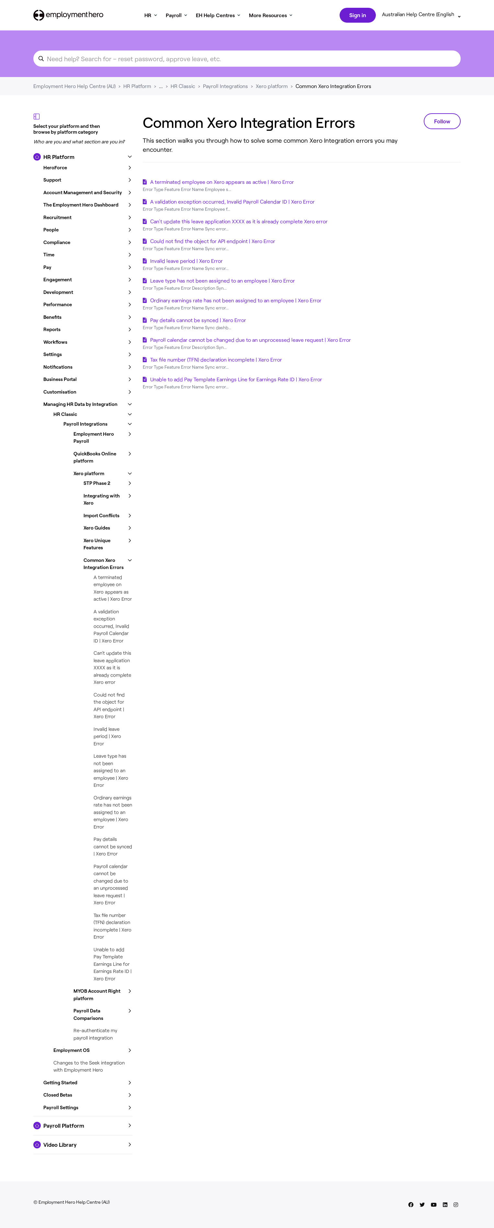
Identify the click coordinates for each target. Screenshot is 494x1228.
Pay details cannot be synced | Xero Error (113, 847)
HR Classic (183, 87)
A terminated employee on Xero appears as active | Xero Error (222, 183)
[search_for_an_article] (247, 60)
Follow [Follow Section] (442, 122)
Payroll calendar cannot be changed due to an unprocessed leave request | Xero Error (250, 341)
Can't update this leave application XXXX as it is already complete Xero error (112, 668)
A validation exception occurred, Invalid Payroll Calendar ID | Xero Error (111, 627)
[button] (82, 158)
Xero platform (272, 87)
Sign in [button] (357, 15)
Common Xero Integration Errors (333, 87)
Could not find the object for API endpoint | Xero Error (212, 242)
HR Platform (137, 87)
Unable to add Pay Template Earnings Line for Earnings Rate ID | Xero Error (112, 965)
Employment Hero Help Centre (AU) (74, 87)
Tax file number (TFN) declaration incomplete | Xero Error (216, 361)
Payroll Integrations (225, 87)
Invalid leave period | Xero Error (107, 737)
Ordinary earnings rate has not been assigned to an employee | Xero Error (113, 813)
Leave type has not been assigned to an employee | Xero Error (111, 771)
